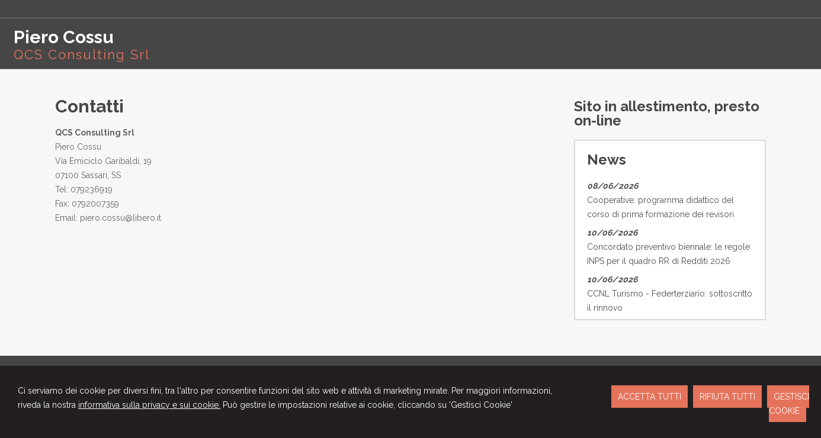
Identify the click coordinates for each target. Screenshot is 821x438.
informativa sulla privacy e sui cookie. (149, 405)
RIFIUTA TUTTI (727, 396)
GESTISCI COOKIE (789, 404)
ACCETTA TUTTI (649, 396)
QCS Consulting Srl (82, 54)
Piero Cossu (64, 37)
